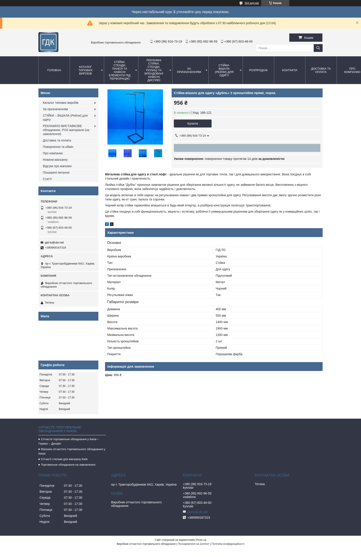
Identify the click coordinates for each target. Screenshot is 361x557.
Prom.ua (201, 539)
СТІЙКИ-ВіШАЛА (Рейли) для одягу (224, 70)
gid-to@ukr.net (54, 242)
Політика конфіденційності (228, 543)
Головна (54, 70)
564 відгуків (252, 3)
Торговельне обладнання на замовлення (68, 464)
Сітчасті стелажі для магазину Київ (64, 459)
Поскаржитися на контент (193, 543)
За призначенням (189, 70)
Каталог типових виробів (85, 70)
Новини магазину (55, 159)
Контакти (289, 70)
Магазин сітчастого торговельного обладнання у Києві (71, 451)
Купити (192, 123)
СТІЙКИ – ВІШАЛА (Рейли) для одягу (65, 117)
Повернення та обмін (58, 147)
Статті (47, 179)
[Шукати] (318, 48)
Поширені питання (56, 172)
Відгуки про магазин (57, 166)
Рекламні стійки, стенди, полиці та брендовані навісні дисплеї (154, 70)
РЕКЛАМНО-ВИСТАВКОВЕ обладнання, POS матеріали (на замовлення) (66, 130)
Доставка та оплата (321, 70)
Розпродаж (258, 70)
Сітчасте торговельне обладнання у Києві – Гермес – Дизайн (68, 441)
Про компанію (53, 153)
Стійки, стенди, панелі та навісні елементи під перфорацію (119, 70)
